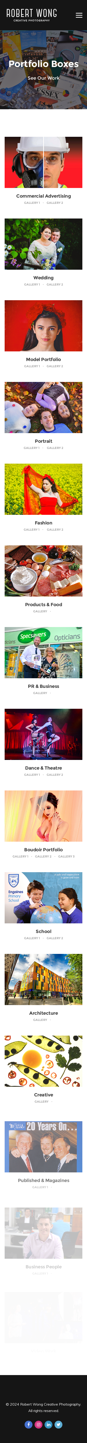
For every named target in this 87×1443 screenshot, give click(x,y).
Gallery (40, 611)
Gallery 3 (66, 856)
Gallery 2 (55, 203)
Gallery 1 (32, 203)
